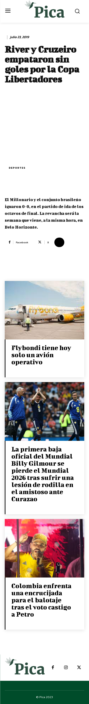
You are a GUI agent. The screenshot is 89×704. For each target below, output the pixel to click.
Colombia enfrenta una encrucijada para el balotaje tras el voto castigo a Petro (41, 600)
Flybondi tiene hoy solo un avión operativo (41, 355)
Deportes (17, 168)
